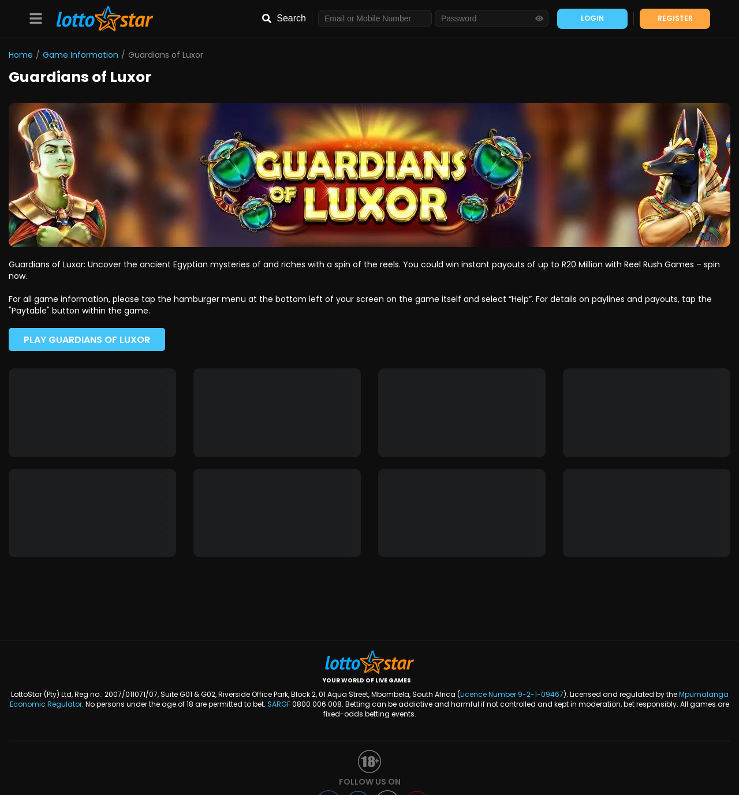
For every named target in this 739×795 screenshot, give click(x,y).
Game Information (80, 55)
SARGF (278, 704)
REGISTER (675, 18)
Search (291, 18)
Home (21, 55)
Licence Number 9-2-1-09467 (511, 694)
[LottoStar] (99, 18)
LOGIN (592, 18)
